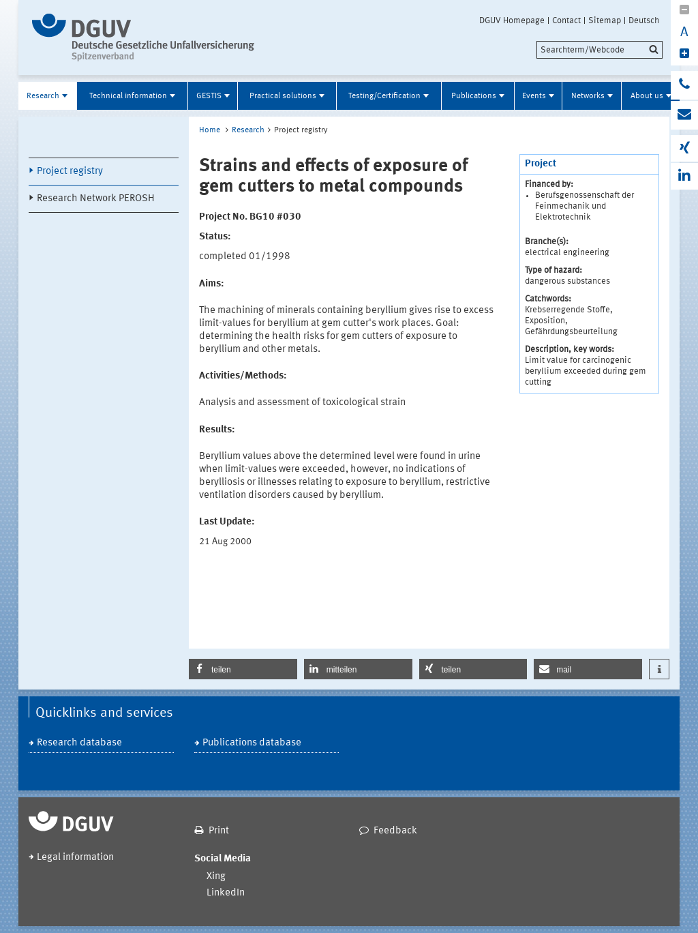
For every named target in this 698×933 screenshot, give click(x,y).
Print (219, 831)
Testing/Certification (384, 96)
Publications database (251, 743)
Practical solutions (282, 96)
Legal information (75, 858)
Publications (473, 96)
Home (209, 130)
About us (647, 96)
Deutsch (643, 20)
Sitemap (604, 20)
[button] (243, 669)
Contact (566, 20)
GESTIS (209, 96)
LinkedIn (226, 893)
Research (43, 96)
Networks (588, 96)
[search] (599, 50)
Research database (79, 743)
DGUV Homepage (512, 20)
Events (534, 96)
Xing (216, 877)
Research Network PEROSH (96, 199)
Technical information (128, 96)
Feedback (395, 831)
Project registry (70, 171)
